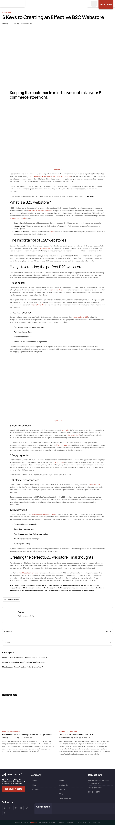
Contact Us (63, 785)
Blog (61, 794)
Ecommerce (6, 12)
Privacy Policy (82, 822)
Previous (9, 633)
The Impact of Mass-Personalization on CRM (76, 736)
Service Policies (65, 798)
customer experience (11, 601)
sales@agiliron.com (95, 787)
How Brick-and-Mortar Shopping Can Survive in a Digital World (27, 736)
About (61, 780)
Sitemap (62, 789)
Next (107, 633)
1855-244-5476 (94, 792)
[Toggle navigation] (92, 4)
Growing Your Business (11, 732)
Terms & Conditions (64, 822)
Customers (35, 789)
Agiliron (16, 24)
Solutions (34, 780)
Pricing (33, 785)
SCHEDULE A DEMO (14, 789)
